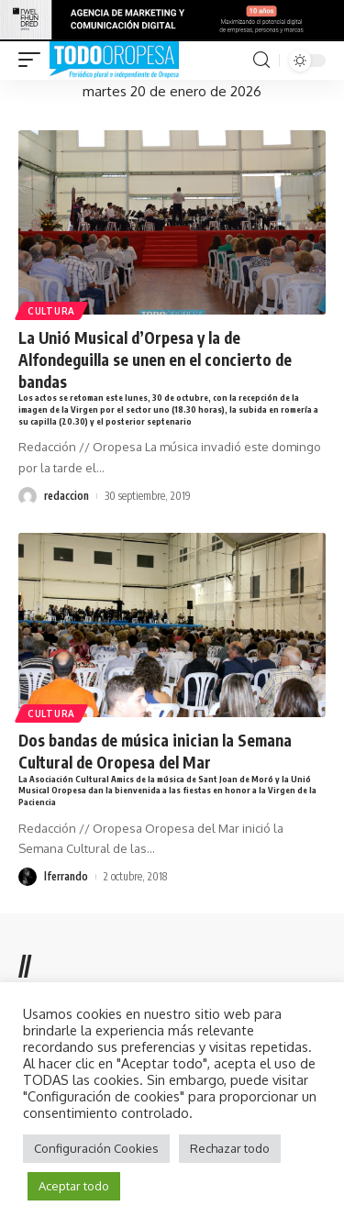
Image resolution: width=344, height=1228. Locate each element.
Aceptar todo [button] (74, 1185)
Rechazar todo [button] (230, 1148)
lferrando (66, 876)
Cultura (51, 310)
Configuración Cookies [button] (96, 1148)
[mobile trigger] (34, 60)
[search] (261, 60)
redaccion (66, 496)
